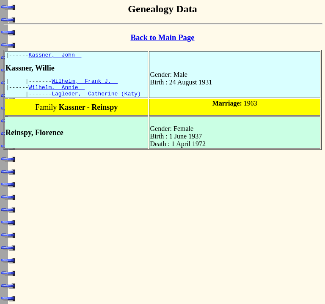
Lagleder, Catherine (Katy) (99, 98)
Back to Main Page (162, 37)
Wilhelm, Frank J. (85, 83)
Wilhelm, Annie (57, 91)
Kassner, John (55, 56)
